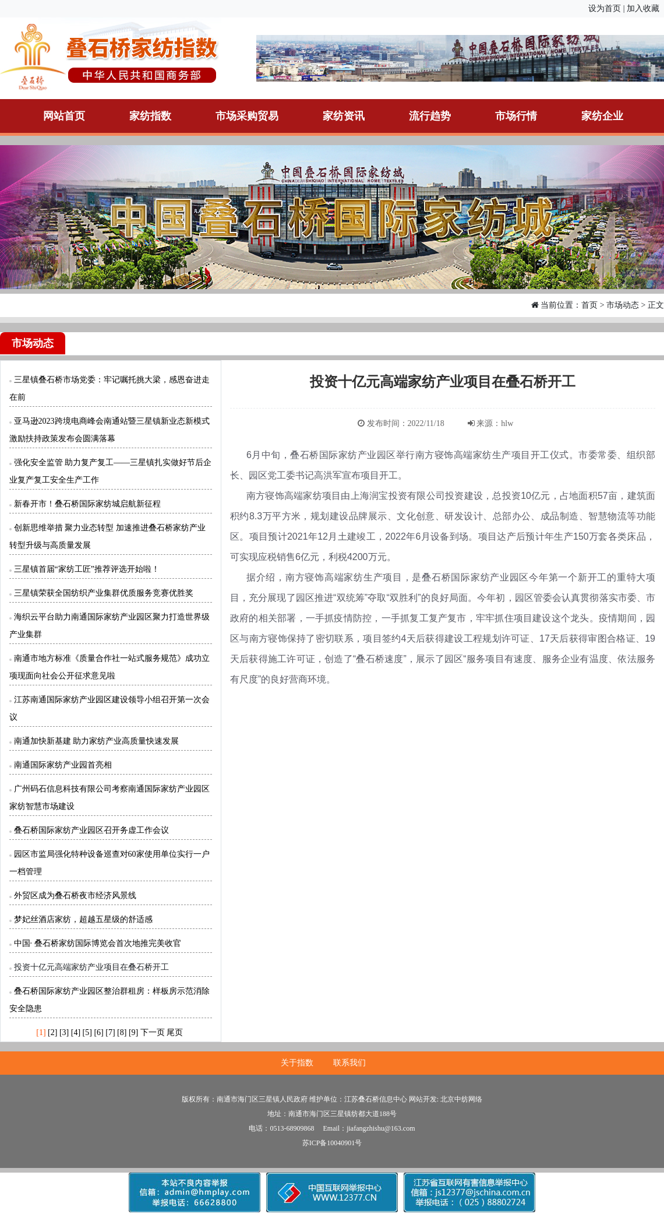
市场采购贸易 (247, 116)
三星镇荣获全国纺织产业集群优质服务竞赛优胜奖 (103, 593)
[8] (121, 1032)
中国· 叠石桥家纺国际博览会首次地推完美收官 (97, 943)
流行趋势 (430, 116)
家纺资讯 (344, 116)
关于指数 (297, 1062)
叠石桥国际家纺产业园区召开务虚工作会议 (91, 830)
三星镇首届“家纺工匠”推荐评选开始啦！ (87, 569)
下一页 (152, 1032)
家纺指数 (150, 116)
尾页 (175, 1032)
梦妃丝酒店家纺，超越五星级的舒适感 (83, 919)
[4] (75, 1032)
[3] (64, 1032)
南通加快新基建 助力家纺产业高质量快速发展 (96, 741)
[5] (87, 1032)
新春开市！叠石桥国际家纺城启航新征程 (87, 503)
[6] (98, 1032)
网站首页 (64, 116)
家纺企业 (602, 116)
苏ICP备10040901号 (332, 1143)
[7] (110, 1032)
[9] (133, 1032)
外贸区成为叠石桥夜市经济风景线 (75, 895)
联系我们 (349, 1062)
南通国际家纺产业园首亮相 (63, 765)
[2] (52, 1032)
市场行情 (516, 116)
